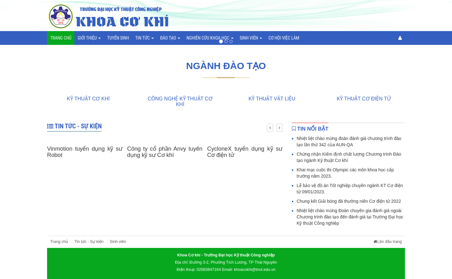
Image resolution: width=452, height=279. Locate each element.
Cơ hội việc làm (283, 37)
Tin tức (144, 37)
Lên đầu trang (388, 241)
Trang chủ (60, 37)
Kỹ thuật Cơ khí (88, 98)
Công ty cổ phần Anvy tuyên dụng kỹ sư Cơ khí (164, 152)
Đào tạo (170, 37)
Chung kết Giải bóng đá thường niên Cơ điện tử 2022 (349, 201)
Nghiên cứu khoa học (210, 37)
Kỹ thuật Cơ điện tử (364, 98)
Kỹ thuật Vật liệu (272, 98)
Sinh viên (251, 37)
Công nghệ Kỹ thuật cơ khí (180, 101)
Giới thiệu (89, 37)
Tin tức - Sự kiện (74, 126)
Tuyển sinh (118, 37)
